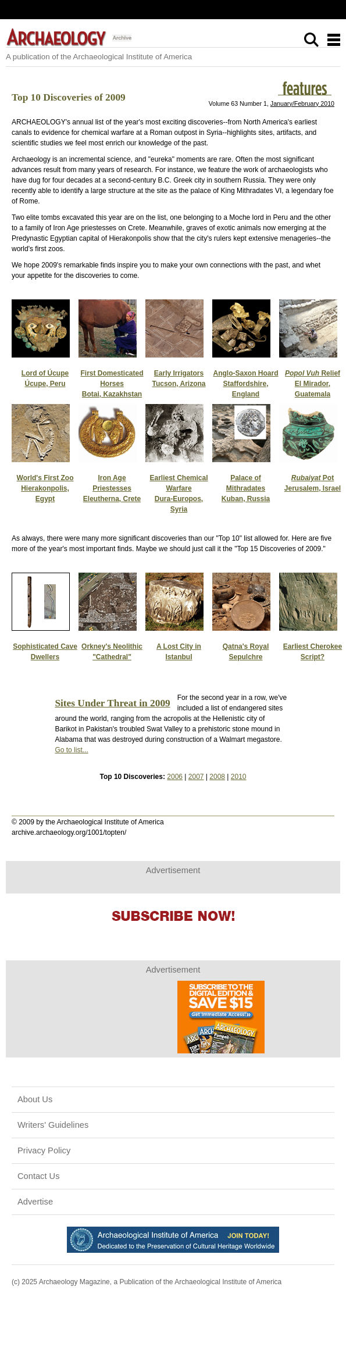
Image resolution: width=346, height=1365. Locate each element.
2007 (196, 777)
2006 (175, 777)
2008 (217, 777)
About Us (34, 1099)
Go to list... (71, 750)
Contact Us (38, 1176)
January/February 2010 (302, 103)
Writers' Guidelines (52, 1125)
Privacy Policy (43, 1150)
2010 (239, 777)
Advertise (35, 1201)
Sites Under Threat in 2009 (112, 703)
